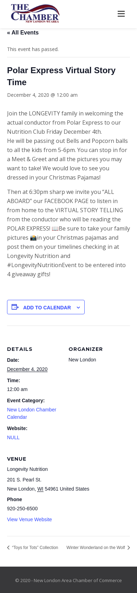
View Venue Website (29, 519)
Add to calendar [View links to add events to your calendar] (47, 307)
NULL (13, 437)
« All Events (23, 33)
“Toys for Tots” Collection (34, 547)
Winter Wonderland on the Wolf (96, 547)
